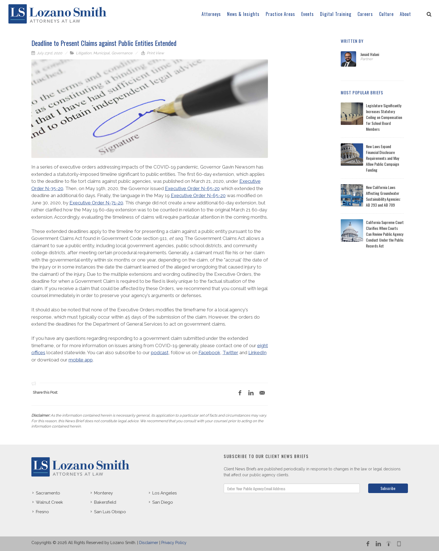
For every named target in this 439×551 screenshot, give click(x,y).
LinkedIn (257, 352)
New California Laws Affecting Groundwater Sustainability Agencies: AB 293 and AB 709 (383, 196)
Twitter (230, 352)
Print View (155, 53)
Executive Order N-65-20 (192, 188)
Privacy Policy (173, 542)
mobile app (81, 360)
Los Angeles (164, 493)
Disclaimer (148, 542)
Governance (121, 53)
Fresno (42, 511)
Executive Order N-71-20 (96, 203)
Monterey (103, 493)
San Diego (162, 502)
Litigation (84, 53)
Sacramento (48, 493)
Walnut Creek (49, 502)
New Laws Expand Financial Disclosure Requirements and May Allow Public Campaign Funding (382, 158)
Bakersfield (105, 502)
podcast (160, 352)
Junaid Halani (369, 54)
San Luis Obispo (110, 511)
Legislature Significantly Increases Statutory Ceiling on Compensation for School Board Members (384, 117)
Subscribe (387, 488)
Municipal (101, 53)
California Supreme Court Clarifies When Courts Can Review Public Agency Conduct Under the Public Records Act (385, 234)
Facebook (209, 352)
